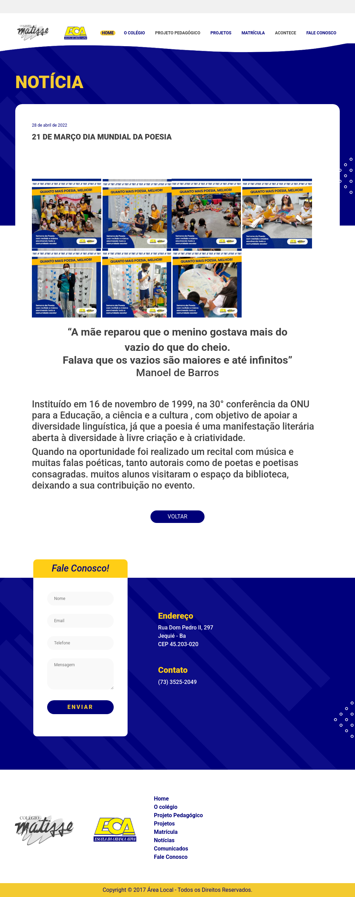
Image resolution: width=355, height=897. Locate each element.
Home (108, 33)
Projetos (220, 33)
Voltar (178, 516)
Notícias (164, 840)
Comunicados (171, 848)
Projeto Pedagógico (177, 33)
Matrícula (253, 33)
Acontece (285, 33)
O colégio (134, 33)
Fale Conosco (321, 33)
